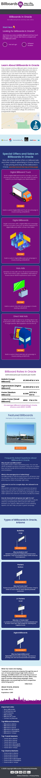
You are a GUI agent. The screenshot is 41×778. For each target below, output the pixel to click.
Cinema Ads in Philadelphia (12, 760)
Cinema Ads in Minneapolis (12, 759)
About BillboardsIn (9, 709)
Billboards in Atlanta (10, 724)
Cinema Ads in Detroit (11, 757)
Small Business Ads (10, 711)
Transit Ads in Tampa (10, 748)
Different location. (31, 44)
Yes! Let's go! (13, 44)
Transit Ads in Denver (10, 740)
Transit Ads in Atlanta (10, 738)
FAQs (5, 713)
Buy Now (20, 206)
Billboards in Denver (10, 726)
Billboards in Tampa (10, 733)
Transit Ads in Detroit (10, 742)
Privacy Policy (34, 776)
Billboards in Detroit (10, 728)
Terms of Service (22, 776)
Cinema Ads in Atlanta (11, 753)
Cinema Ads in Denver (11, 755)
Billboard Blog (8, 715)
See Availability (20, 448)
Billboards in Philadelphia (11, 731)
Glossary (11, 713)
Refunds (14, 718)
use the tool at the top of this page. (23, 167)
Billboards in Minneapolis (11, 729)
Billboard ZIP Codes (10, 716)
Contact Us (7, 718)
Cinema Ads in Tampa (11, 762)
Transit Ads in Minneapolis (12, 744)
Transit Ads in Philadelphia (12, 746)
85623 (11, 689)
